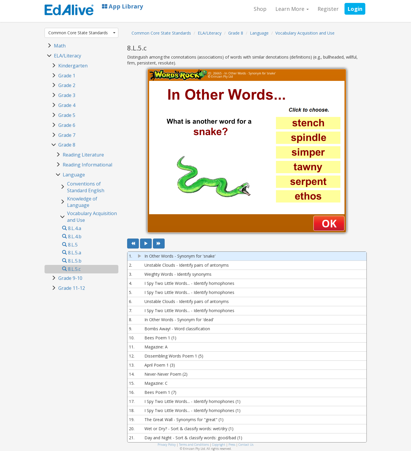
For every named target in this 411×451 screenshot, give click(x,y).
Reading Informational (87, 164)
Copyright (218, 445)
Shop (260, 8)
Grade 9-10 (70, 278)
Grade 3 (66, 95)
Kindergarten (73, 65)
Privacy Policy (167, 445)
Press (231, 445)
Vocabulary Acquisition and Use (305, 33)
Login (354, 8)
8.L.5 (70, 244)
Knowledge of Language (82, 202)
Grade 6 (66, 125)
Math (60, 45)
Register (328, 8)
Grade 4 (66, 105)
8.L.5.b (71, 261)
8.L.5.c (71, 269)
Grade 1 (66, 75)
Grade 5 (66, 115)
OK (329, 223)
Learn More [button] (292, 8)
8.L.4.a (71, 228)
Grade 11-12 (71, 288)
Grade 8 (66, 145)
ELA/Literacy (67, 55)
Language (74, 174)
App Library (122, 6)
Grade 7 (66, 135)
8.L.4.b (71, 236)
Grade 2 (66, 85)
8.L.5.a (71, 252)
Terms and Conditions (194, 445)
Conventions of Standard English (85, 187)
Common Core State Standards (82, 32)
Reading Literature (83, 155)
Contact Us (245, 445)
